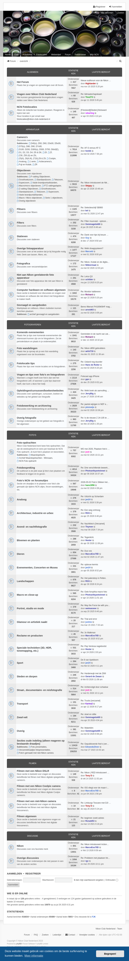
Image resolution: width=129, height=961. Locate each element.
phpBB (18, 944)
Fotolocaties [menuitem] (41, 54)
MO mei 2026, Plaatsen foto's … (95, 449)
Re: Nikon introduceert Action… (95, 844)
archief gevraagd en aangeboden (43, 314)
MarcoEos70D (92, 554)
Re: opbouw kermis (89, 564)
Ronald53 (89, 821)
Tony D (88, 775)
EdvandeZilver (92, 747)
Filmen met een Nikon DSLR (33, 771)
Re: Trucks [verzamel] (90, 700)
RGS (87, 513)
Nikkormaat (90, 265)
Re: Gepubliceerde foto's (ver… (95, 744)
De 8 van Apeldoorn (89, 660)
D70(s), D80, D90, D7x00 (29, 146)
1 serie (32, 161)
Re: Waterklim (87, 728)
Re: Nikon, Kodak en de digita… (95, 262)
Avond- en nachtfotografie (32, 526)
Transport (22, 703)
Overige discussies (28, 858)
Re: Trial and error (89, 619)
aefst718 (89, 351)
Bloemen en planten (28, 540)
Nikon (20, 846)
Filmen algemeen (26, 816)
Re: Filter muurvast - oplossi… (94, 221)
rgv (87, 861)
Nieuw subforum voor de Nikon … (96, 80)
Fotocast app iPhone (90, 376)
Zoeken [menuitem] (45, 935)
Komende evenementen (30, 332)
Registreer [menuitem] (99, 6)
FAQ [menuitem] (36, 935)
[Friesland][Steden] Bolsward (93, 110)
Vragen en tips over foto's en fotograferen (41, 374)
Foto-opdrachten (26, 442)
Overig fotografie (26, 417)
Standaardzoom (42, 179)
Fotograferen (32, 325)
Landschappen (25, 581)
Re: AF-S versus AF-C (91, 148)
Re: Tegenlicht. (87, 537)
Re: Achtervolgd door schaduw (94, 687)
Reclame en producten (30, 635)
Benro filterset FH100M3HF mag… (96, 307)
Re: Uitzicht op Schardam (92, 496)
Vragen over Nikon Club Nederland (37, 94)
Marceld (89, 251)
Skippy (88, 186)
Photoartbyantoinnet (95, 471)
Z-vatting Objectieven (27, 189)
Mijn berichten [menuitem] (107, 13)
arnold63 (89, 310)
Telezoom (57, 179)
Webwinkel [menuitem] (56, 54)
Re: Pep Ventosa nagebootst (93, 646)
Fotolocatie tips (26, 363)
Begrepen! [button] (110, 953)
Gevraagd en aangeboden (31, 305)
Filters (20, 222)
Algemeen (32, 72)
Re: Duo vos (86, 551)
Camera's (22, 137)
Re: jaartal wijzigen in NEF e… (94, 404)
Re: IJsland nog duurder (91, 362)
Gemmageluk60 (92, 224)
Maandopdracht (37, 455)
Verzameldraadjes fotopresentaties (33, 750)
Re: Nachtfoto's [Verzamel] (93, 524)
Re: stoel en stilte (88, 714)
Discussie (32, 836)
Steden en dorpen (27, 676)
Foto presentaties (38, 747)
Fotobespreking (26, 467)
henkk (88, 151)
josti (87, 452)
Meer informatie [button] (34, 955)
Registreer (33, 873)
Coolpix (51, 158)
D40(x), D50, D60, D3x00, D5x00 (44, 143)
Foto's (32, 435)
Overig (21, 731)
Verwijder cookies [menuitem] (87, 935)
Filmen (32, 763)
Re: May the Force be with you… (95, 605)
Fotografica (23, 263)
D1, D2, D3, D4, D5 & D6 (29, 152)
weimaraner (91, 608)
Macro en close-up (27, 594)
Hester (88, 540)
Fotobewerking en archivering (34, 405)
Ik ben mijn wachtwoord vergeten (88, 880)
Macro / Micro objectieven (29, 198)
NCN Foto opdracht (26, 461)
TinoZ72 (89, 97)
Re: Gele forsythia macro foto (94, 592)
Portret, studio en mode (30, 608)
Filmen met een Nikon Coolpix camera (38, 786)
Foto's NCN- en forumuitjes (32, 480)
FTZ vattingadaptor (51, 186)
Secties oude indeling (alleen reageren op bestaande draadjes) (40, 742)
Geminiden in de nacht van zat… (95, 334)
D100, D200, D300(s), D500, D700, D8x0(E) (37, 149)
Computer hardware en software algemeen (41, 290)
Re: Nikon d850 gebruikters (93, 348)
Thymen (89, 527)
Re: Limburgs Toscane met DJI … (96, 803)
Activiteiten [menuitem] (27, 54)
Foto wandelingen (27, 348)
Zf (50, 152)
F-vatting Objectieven (39, 176)
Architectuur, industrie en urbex (35, 513)
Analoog (21, 161)
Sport (20, 663)
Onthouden (111, 880)
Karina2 (89, 704)
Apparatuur (32, 129)
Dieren (20, 554)
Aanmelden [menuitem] (115, 6)
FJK (94, 917)
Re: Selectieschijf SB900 (92, 207)
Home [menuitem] (7, 54)
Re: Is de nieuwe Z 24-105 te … (95, 418)
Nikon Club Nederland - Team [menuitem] (109, 929)
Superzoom (23, 183)
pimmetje (89, 407)
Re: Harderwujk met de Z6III (93, 673)
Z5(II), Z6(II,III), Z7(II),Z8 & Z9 (31, 158)
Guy (87, 238)
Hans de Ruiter (92, 365)
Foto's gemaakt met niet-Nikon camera (35, 753)
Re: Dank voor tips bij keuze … (95, 235)
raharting (89, 113)
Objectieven (24, 170)
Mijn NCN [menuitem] (94, 54)
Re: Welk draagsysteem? (92, 248)
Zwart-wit (22, 717)
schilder (89, 279)
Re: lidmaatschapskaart (91, 94)
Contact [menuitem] (70, 934)
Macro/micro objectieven (29, 186)
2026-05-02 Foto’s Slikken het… (95, 482)
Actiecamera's (44, 161)
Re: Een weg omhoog (90, 510)
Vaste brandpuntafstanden (29, 195)
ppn (87, 379)
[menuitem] (120, 61)
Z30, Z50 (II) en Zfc (26, 155)
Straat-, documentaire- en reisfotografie (39, 690)
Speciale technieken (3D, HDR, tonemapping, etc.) (34, 649)
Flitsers (21, 209)
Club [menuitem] (16, 54)
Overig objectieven (26, 201)
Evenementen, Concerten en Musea (37, 567)
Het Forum (23, 82)
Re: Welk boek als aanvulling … (95, 390)
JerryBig (89, 393)
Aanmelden (14, 873)
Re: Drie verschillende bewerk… (95, 468)
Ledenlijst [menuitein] (57, 935)
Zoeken (120, 13)
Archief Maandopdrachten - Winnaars (34, 458)
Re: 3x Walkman (88, 632)
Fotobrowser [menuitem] (80, 54)
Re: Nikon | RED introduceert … (95, 772)
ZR (34, 164)
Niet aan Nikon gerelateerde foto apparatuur (35, 276)
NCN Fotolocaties (27, 107)
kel (86, 210)
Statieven (22, 236)
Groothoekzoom (25, 179)
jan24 (88, 499)
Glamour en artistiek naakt (32, 622)
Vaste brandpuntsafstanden (43, 183)
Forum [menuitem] (68, 54)
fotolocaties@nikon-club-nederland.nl (33, 119)
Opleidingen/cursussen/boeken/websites (40, 390)
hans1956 (90, 485)
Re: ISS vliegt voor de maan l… (95, 788)
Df (44, 152)
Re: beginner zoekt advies (92, 818)
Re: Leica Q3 (87, 276)
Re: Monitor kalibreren (91, 291)
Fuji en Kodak (24, 164)
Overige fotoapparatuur (30, 248)
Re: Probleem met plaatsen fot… (95, 858)
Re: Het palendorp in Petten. (93, 578)
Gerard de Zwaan (93, 676)
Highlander (90, 83)
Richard (89, 294)
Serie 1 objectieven (52, 198)
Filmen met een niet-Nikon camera (36, 801)
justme (88, 622)
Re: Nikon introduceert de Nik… (95, 183)
